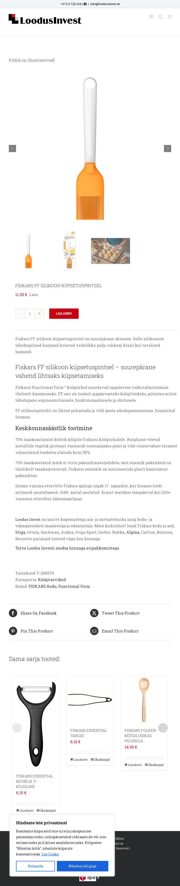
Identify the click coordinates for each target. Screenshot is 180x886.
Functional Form (74, 586)
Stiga (20, 532)
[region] (62, 845)
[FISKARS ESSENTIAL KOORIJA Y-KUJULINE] (36, 723)
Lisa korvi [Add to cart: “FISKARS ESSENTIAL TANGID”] (80, 759)
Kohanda (35, 866)
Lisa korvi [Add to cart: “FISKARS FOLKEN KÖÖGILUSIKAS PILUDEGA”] (135, 765)
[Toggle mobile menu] (170, 16)
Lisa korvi (64, 313)
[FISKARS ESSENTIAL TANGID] (90, 700)
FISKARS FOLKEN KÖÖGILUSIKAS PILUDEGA (140, 735)
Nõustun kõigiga (82, 866)
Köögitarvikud (52, 579)
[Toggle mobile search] (160, 16)
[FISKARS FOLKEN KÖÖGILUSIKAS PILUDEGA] (144, 700)
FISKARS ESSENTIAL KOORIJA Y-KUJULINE (34, 781)
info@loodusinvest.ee (105, 4)
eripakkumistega (102, 548)
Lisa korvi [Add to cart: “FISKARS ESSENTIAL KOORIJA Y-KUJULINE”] (26, 810)
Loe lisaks (50, 854)
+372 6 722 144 (71, 4)
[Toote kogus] (30, 313)
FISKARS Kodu (42, 586)
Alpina (132, 532)
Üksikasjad (47, 810)
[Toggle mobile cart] (151, 16)
